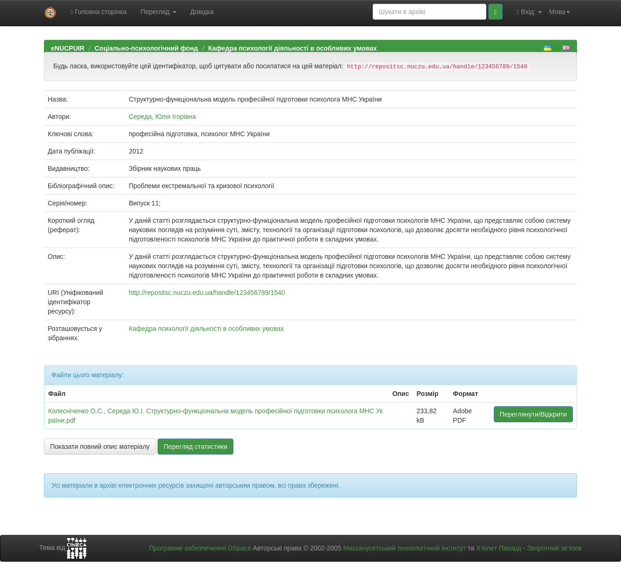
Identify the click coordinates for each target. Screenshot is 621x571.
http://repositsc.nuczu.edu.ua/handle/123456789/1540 (207, 292)
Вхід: (529, 12)
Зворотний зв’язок (554, 548)
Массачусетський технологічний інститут (404, 548)
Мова (559, 11)
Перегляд (158, 11)
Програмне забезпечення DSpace (200, 548)
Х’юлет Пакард (498, 548)
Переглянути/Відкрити (533, 414)
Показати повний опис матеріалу (100, 446)
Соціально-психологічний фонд (146, 48)
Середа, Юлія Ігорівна (162, 116)
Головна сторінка (99, 12)
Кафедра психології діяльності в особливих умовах (292, 48)
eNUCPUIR (68, 48)
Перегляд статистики (195, 446)
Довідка (202, 11)
